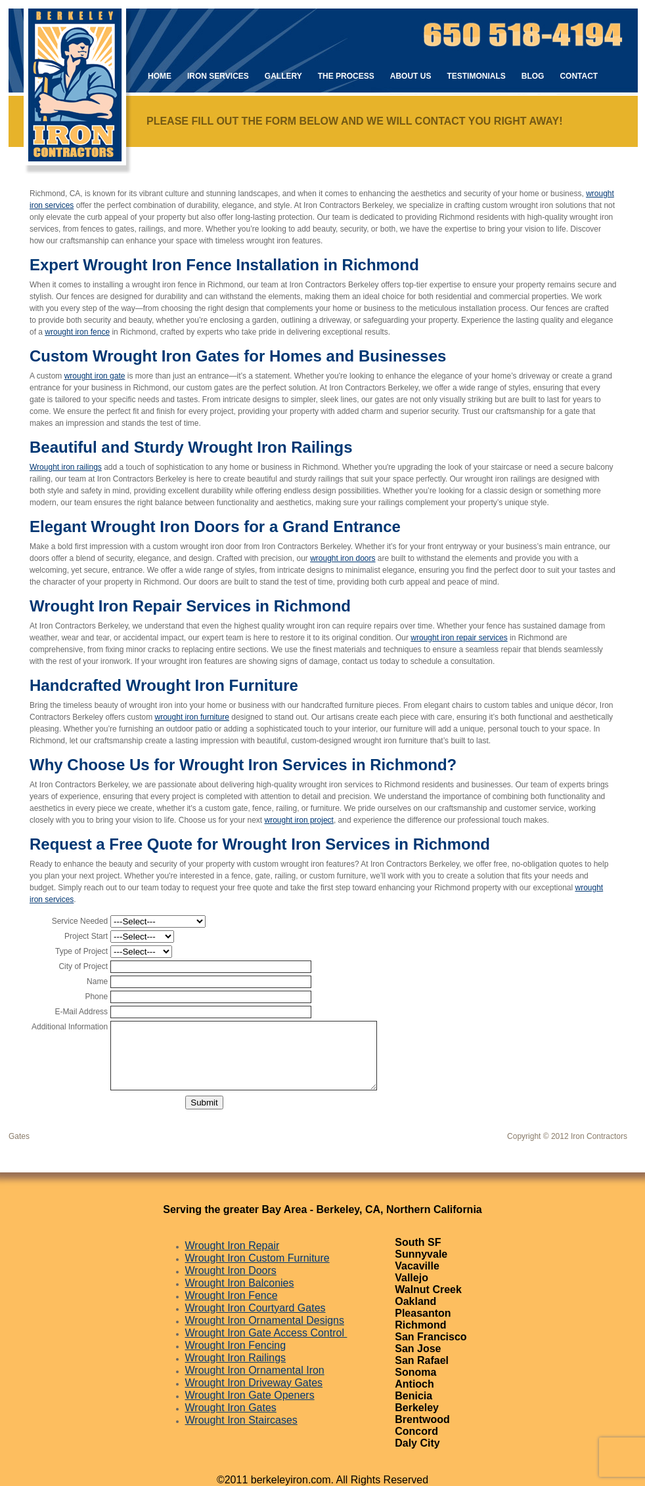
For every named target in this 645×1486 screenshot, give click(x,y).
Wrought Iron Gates (231, 1407)
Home (159, 76)
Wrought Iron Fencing (235, 1345)
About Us (411, 76)
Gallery (283, 76)
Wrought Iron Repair (232, 1245)
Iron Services (218, 76)
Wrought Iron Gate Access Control (266, 1332)
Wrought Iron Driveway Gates (254, 1382)
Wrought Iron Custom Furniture (257, 1258)
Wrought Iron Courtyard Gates (255, 1307)
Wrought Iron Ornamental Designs (264, 1320)
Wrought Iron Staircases (241, 1420)
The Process (346, 76)
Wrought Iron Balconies (239, 1283)
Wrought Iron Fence (231, 1295)
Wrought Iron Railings (235, 1357)
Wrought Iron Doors (231, 1270)
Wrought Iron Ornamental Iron (254, 1370)
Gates (19, 1136)
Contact (579, 76)
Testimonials (476, 76)
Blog (533, 76)
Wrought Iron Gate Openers (250, 1395)
